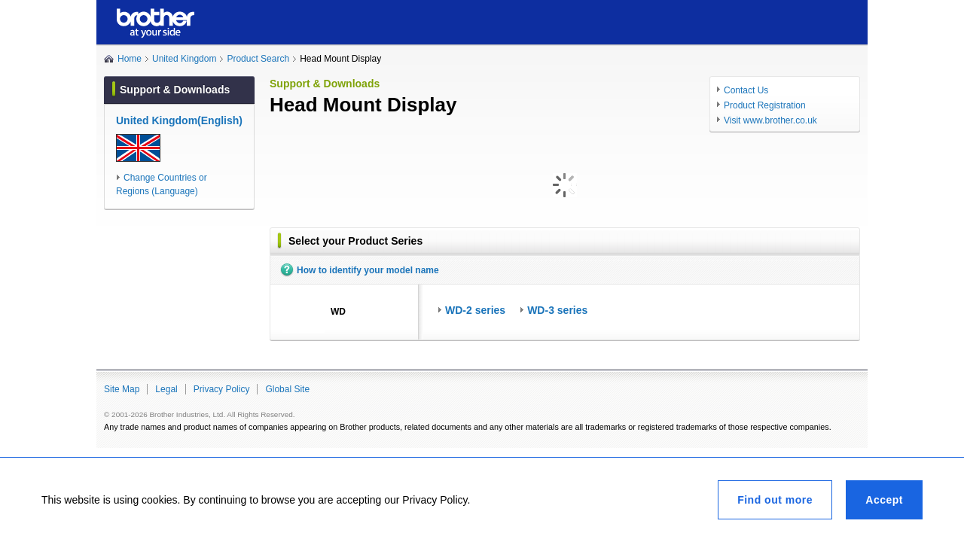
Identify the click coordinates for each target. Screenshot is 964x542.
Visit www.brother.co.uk (770, 120)
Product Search (258, 58)
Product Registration (765, 105)
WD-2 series (475, 310)
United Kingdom (184, 58)
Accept (884, 500)
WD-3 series (557, 310)
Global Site (287, 389)
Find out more (775, 500)
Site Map (121, 389)
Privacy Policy (222, 389)
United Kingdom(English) (179, 120)
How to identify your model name (368, 270)
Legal (166, 389)
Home (129, 58)
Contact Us (746, 90)
